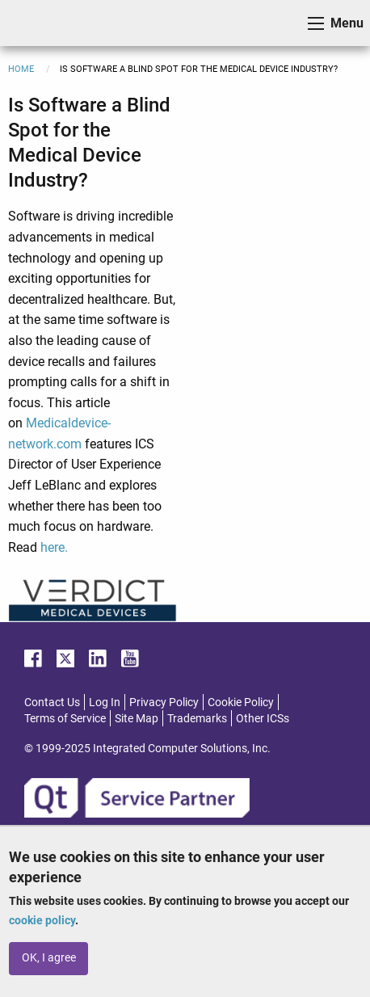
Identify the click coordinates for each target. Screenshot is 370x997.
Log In (104, 702)
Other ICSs (262, 718)
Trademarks (197, 718)
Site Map (136, 718)
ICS (37, 23)
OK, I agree (49, 958)
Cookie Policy (241, 702)
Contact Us (52, 702)
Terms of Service (65, 718)
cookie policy (42, 920)
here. (54, 547)
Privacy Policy (164, 702)
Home (21, 69)
